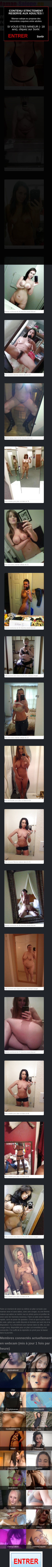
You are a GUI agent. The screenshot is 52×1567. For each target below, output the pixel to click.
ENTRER (18, 36)
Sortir (40, 36)
